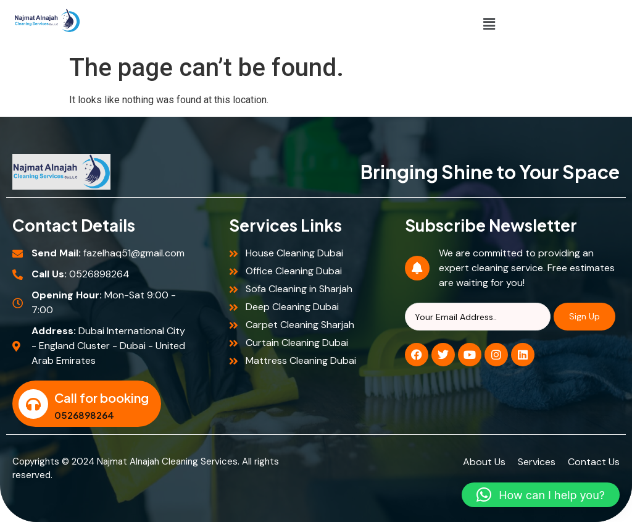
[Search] (478, 316)
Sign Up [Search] (584, 316)
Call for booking (101, 397)
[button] (489, 24)
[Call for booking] (33, 404)
